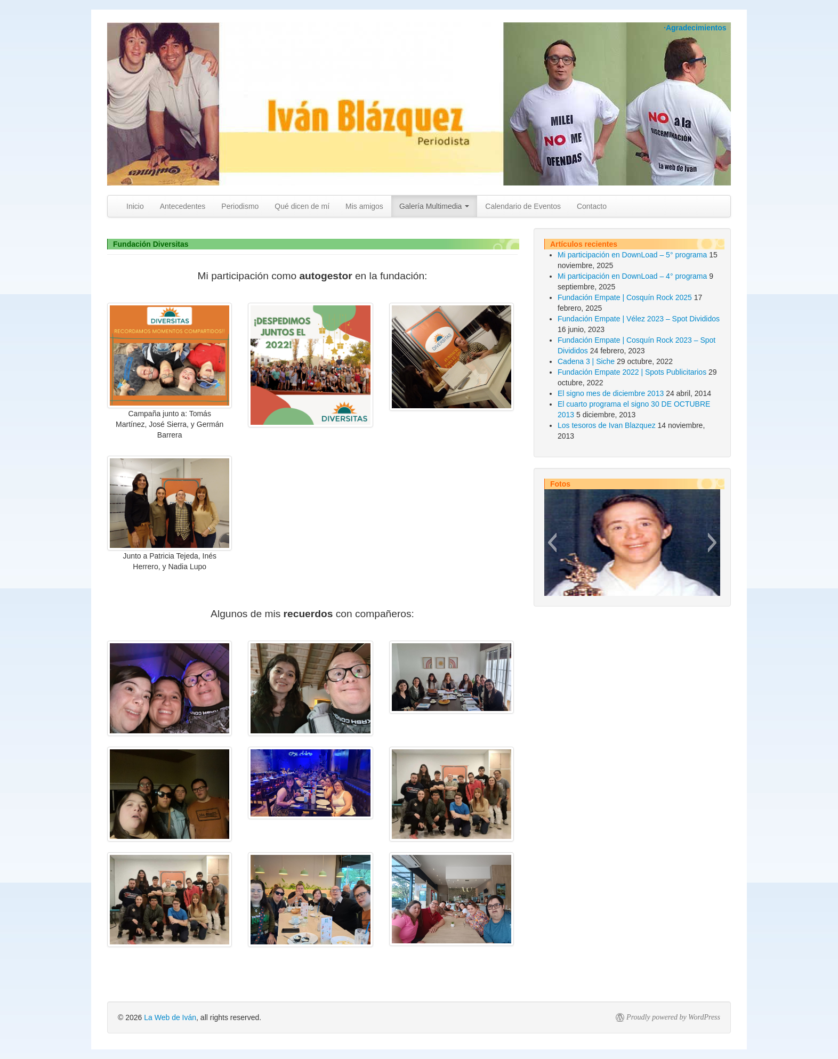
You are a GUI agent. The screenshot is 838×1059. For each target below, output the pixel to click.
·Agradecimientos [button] (695, 27)
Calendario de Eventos (523, 206)
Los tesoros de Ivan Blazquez (607, 425)
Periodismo (240, 206)
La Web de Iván (170, 1017)
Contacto (592, 206)
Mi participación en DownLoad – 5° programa (632, 254)
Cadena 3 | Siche (586, 361)
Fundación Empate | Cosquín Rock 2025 (625, 297)
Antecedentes (183, 206)
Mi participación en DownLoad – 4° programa (632, 276)
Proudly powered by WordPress (673, 1017)
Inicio (135, 206)
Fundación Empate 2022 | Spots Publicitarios (632, 372)
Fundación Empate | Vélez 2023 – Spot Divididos (639, 318)
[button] (552, 542)
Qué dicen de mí (302, 206)
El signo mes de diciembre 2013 (611, 393)
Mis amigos (364, 206)
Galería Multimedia (434, 206)
